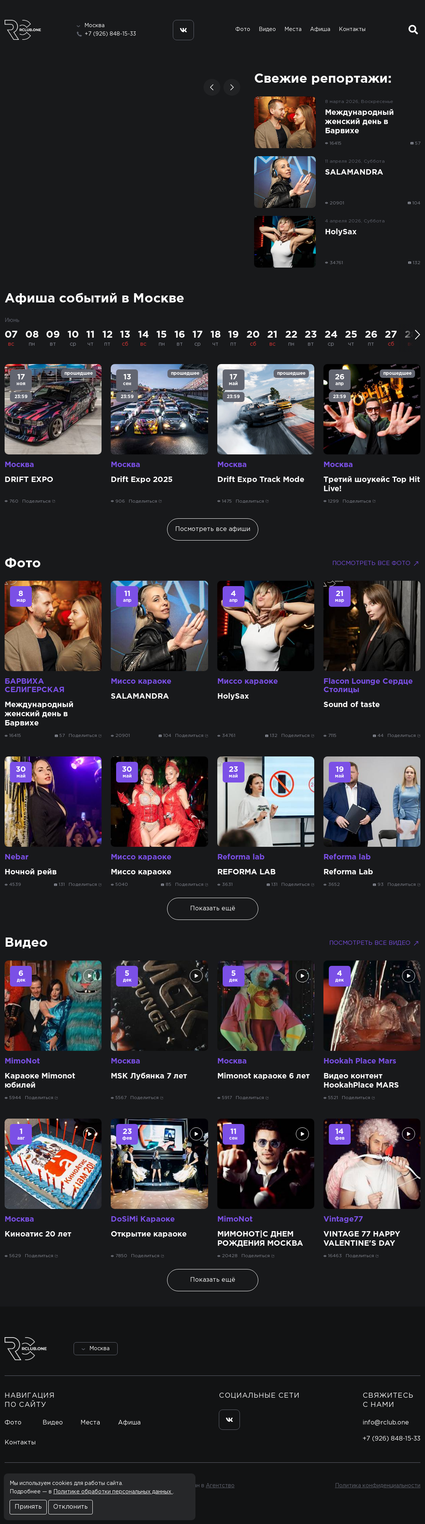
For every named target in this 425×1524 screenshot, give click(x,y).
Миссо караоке (141, 681)
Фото (242, 29)
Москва (19, 464)
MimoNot (22, 1061)
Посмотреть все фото (376, 563)
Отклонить (70, 1507)
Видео (267, 29)
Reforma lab (241, 857)
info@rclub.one (386, 1423)
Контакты (352, 29)
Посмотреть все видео (374, 943)
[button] (211, 87)
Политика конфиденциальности (377, 1485)
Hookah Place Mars (359, 1061)
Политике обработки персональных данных (113, 1492)
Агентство (220, 1485)
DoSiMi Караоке (143, 1219)
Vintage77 (343, 1219)
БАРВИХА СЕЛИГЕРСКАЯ (34, 685)
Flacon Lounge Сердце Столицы (368, 685)
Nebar (16, 857)
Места (293, 29)
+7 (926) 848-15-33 (110, 34)
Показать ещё (212, 908)
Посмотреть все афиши (212, 529)
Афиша (320, 29)
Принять (28, 1507)
